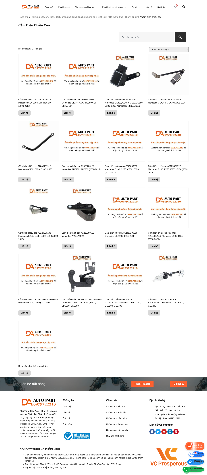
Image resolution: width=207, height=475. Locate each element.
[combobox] (146, 37)
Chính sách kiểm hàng (116, 418)
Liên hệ (149, 7)
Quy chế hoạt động (115, 436)
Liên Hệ (66, 412)
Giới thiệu (161, 7)
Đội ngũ (66, 418)
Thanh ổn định (132, 17)
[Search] (180, 37)
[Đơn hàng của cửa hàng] (169, 49)
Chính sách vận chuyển (117, 430)
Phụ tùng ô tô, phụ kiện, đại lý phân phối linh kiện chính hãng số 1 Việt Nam (69, 17)
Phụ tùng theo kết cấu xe (114, 7)
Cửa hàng (68, 424)
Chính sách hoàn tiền (116, 412)
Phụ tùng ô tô (64, 7)
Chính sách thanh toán (117, 424)
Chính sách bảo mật (115, 406)
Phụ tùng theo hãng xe (86, 7)
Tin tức (136, 7)
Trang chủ (49, 7)
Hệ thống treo (116, 17)
